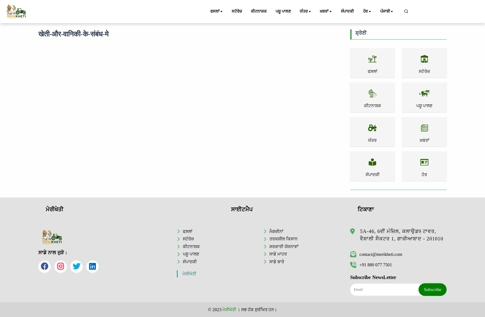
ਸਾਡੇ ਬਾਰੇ (276, 261)
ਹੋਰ (367, 12)
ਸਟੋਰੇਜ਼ (237, 11)
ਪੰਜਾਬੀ (387, 12)
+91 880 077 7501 (371, 264)
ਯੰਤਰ (306, 12)
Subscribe (432, 289)
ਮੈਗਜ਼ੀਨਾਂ (276, 231)
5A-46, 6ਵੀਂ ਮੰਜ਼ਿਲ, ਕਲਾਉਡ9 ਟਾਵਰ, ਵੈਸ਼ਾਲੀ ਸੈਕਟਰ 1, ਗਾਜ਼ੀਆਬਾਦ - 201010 (401, 235)
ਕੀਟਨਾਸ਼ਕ (259, 11)
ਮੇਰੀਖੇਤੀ (189, 274)
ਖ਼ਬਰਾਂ (326, 12)
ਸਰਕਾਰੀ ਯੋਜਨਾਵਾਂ (283, 246)
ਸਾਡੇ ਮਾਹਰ (278, 253)
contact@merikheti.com (376, 254)
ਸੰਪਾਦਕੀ (347, 11)
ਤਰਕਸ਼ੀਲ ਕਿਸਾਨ (283, 238)
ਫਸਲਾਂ (217, 12)
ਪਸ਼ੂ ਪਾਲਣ (283, 11)
